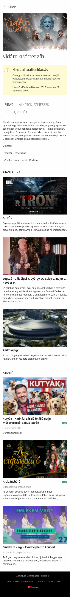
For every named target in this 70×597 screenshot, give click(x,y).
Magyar (33, 587)
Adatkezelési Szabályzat (20, 581)
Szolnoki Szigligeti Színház (17, 552)
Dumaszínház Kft (12, 428)
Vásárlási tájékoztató (48, 581)
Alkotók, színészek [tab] (34, 105)
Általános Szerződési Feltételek (33, 575)
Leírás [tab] (8, 105)
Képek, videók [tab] (16, 112)
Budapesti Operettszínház (17, 486)
